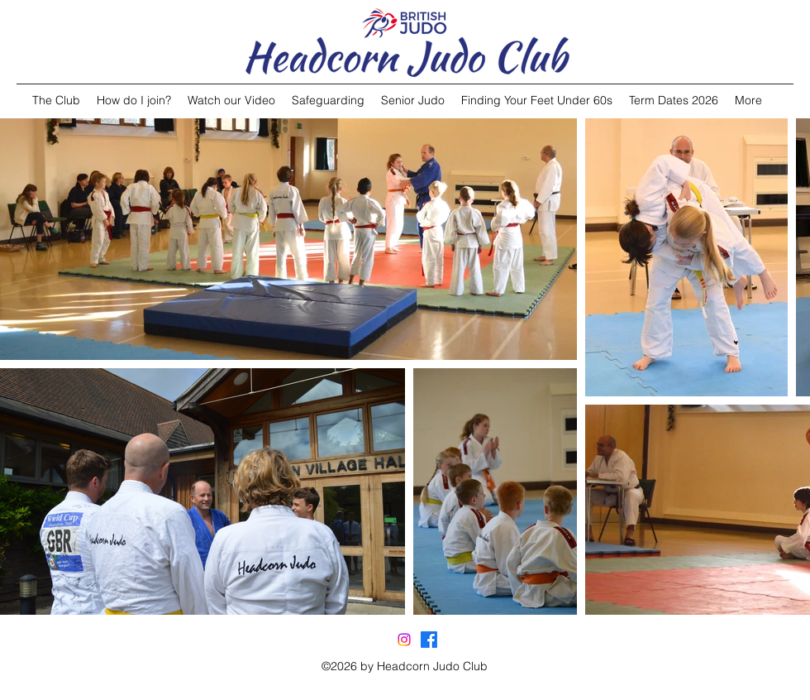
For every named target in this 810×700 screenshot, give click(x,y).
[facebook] (429, 639)
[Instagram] (404, 639)
